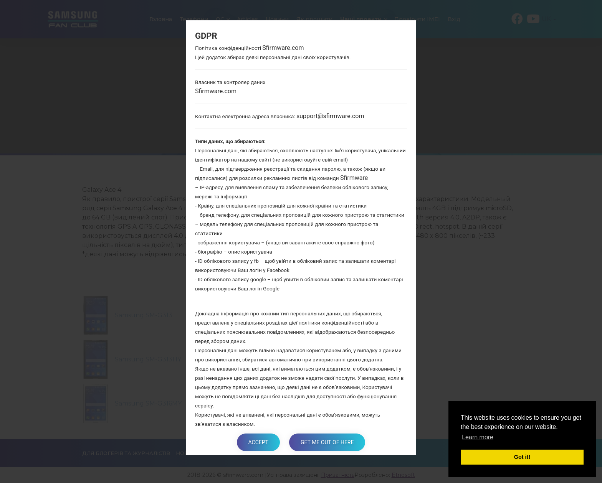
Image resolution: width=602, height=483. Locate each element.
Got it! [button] (522, 457)
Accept (258, 442)
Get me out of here (327, 442)
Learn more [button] (477, 437)
